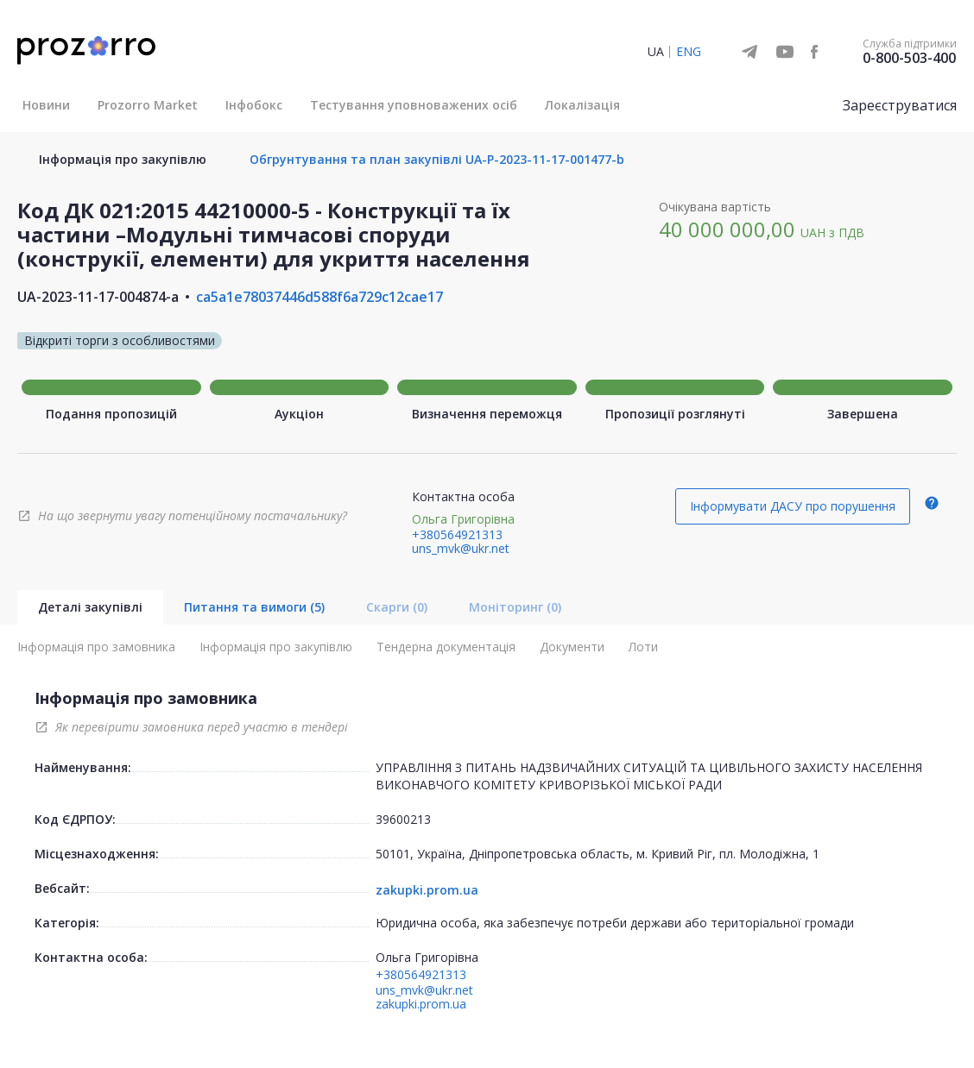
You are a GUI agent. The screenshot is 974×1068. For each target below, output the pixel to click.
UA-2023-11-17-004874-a (98, 296)
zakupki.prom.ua (427, 890)
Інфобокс (253, 105)
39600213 (403, 819)
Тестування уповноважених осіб (413, 105)
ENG (688, 51)
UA (656, 51)
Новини (46, 105)
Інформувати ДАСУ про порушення (792, 506)
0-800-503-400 (909, 57)
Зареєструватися (900, 105)
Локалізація (582, 105)
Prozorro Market (148, 105)
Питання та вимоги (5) (254, 607)
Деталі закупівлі (90, 607)
